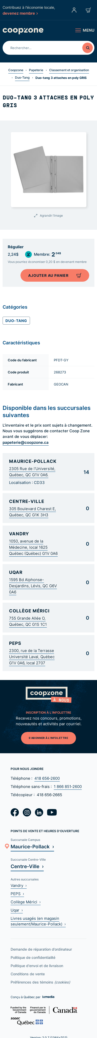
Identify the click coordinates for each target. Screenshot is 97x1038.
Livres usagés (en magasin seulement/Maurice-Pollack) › (38, 921)
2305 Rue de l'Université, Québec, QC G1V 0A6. (32, 471)
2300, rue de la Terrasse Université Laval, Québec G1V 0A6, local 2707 (32, 657)
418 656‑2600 (47, 778)
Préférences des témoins (40, 982)
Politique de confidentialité (33, 957)
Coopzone (15, 70)
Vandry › (19, 885)
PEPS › (17, 893)
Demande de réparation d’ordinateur (41, 949)
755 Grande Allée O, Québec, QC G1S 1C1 (28, 621)
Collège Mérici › (26, 902)
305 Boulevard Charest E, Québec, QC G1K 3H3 (32, 512)
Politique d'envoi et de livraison (37, 965)
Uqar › (17, 910)
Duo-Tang (22, 77)
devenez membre (20, 13)
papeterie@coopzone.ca (26, 442)
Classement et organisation (69, 70)
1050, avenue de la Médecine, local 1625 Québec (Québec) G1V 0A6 (33, 547)
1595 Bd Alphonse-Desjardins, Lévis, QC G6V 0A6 (33, 586)
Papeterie (36, 70)
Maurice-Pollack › (32, 846)
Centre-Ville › (27, 866)
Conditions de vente (28, 973)
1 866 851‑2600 (68, 786)
